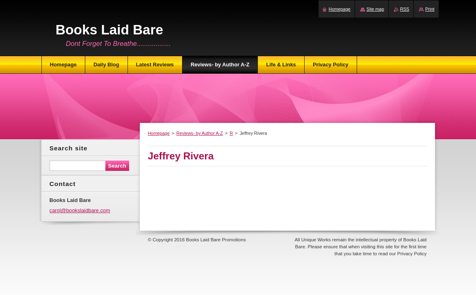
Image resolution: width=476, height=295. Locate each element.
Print (429, 9)
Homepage (159, 133)
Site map (375, 9)
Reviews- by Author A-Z (199, 133)
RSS (404, 9)
